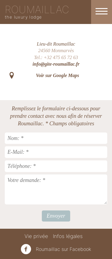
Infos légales (68, 236)
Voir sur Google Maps (57, 75)
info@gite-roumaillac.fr (56, 64)
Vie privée (36, 236)
